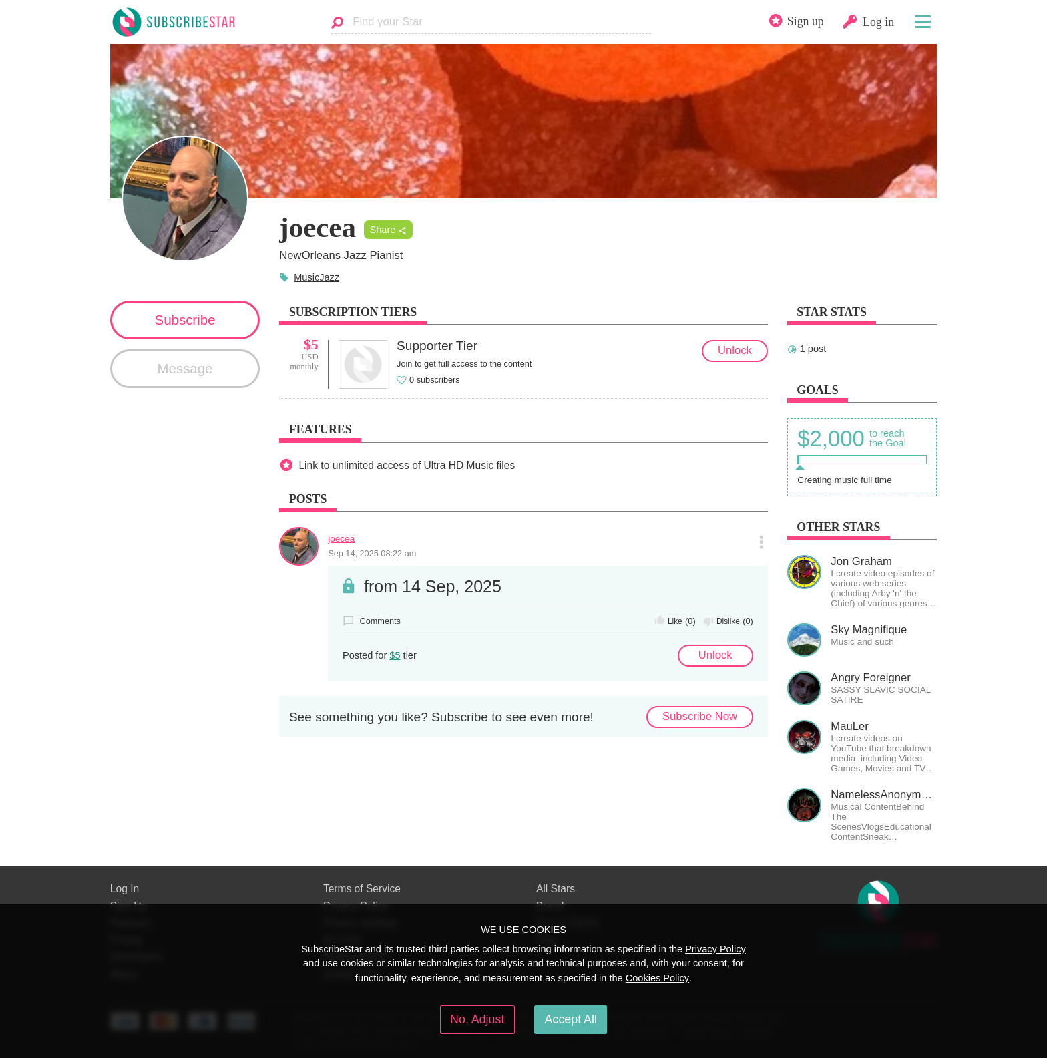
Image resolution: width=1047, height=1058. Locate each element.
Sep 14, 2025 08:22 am (372, 553)
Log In (124, 888)
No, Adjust (477, 1019)
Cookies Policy (657, 978)
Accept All (571, 1019)
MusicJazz (316, 277)
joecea (341, 539)
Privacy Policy (715, 949)
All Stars (555, 888)
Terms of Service (362, 888)
